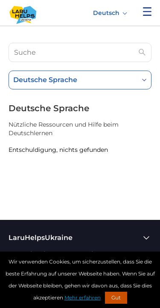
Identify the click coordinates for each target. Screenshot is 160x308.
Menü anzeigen (147, 11)
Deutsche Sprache (45, 80)
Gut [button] (116, 297)
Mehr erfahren (82, 297)
